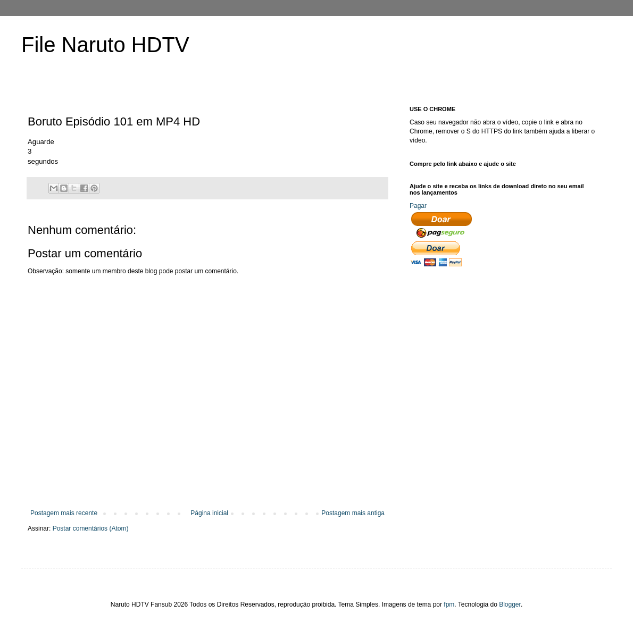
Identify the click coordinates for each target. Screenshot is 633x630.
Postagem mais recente (63, 513)
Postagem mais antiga (353, 513)
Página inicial (209, 513)
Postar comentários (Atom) (91, 528)
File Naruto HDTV (105, 44)
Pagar (418, 205)
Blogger (510, 604)
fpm (449, 604)
